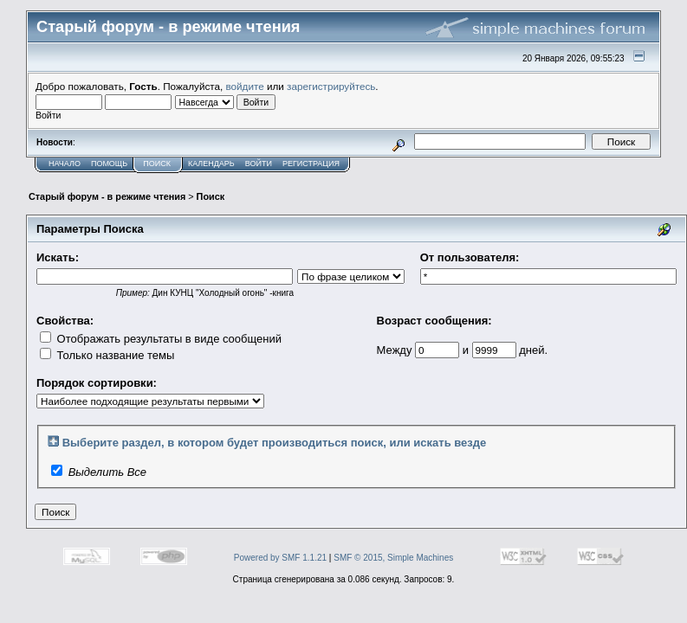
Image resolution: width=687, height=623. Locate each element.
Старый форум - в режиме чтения (107, 196)
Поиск (157, 163)
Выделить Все (107, 472)
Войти (258, 163)
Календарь (211, 163)
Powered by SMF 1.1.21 (280, 557)
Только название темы (107, 355)
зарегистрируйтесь (331, 86)
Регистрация (311, 163)
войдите (245, 86)
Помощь (109, 163)
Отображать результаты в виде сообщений (161, 338)
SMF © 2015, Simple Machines (393, 557)
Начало (65, 163)
